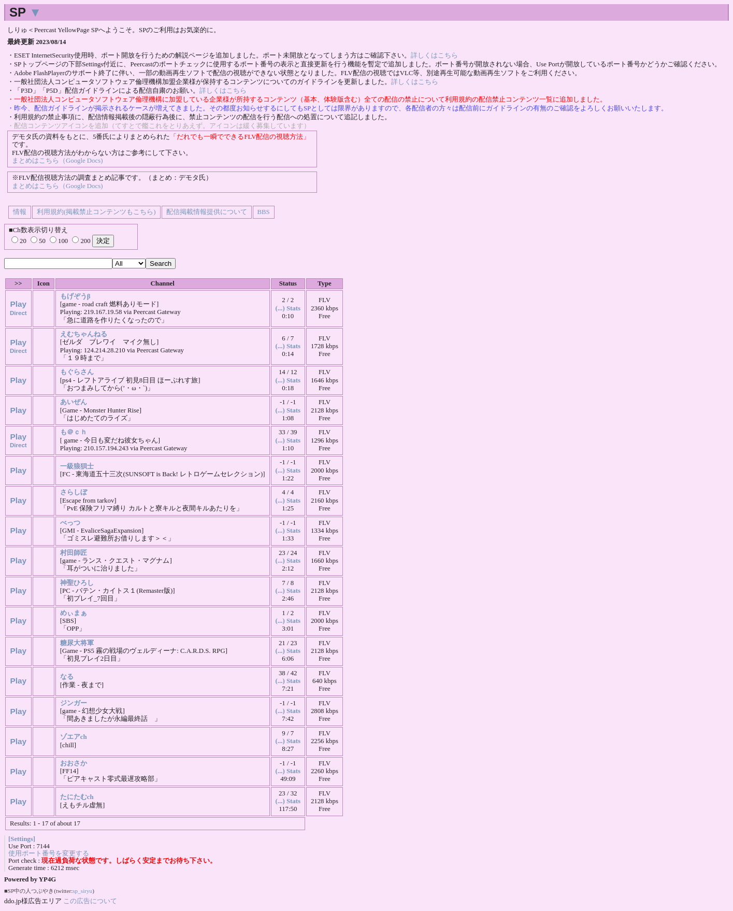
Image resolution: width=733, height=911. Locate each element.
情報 (19, 212)
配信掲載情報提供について (206, 212)
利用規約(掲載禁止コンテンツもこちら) (96, 212)
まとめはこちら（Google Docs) (57, 160)
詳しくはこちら (434, 55)
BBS (263, 212)
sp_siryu (82, 891)
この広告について (90, 901)
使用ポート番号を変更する (48, 853)
